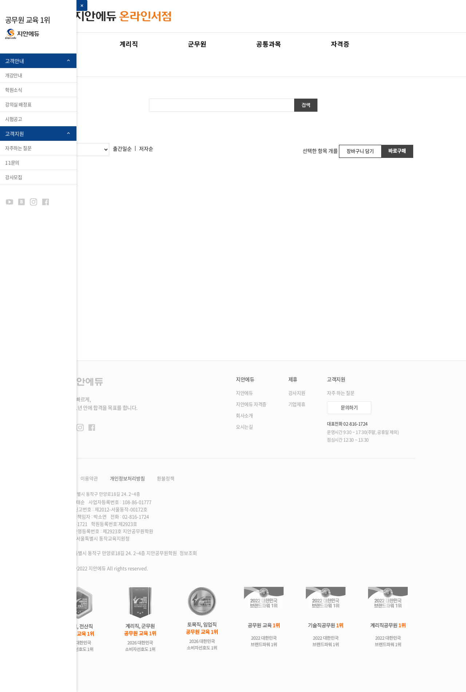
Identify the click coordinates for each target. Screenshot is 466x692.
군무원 (197, 43)
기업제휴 (296, 404)
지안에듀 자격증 (251, 404)
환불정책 (165, 479)
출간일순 (122, 148)
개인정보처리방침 (127, 479)
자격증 (340, 43)
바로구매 (397, 150)
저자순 (146, 148)
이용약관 (89, 479)
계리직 (128, 43)
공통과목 (268, 43)
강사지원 (296, 393)
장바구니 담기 (360, 150)
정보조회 (188, 553)
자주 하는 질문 (340, 393)
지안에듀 (244, 393)
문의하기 (349, 407)
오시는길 (244, 427)
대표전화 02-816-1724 (347, 424)
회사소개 (244, 416)
